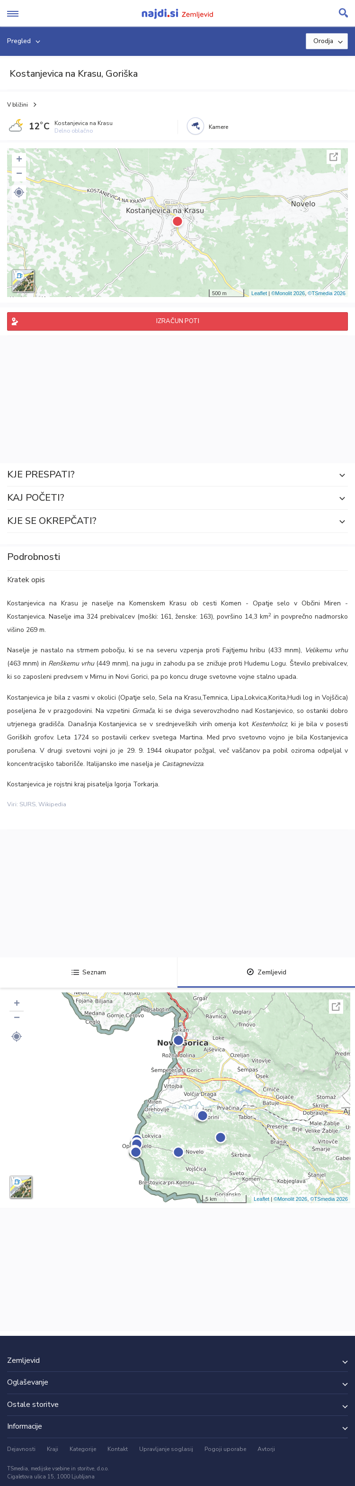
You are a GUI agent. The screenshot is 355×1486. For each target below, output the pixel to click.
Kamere (218, 127)
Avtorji (266, 1449)
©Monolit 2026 (288, 293)
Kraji (52, 1449)
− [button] (19, 174)
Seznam (88, 972)
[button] (19, 192)
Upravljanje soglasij (166, 1449)
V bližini (17, 104)
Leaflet (259, 293)
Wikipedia (52, 804)
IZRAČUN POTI (177, 321)
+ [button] (19, 160)
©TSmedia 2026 (327, 293)
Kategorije (83, 1449)
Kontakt (117, 1449)
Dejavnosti (21, 1449)
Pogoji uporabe (225, 1449)
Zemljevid (266, 972)
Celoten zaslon (334, 157)
